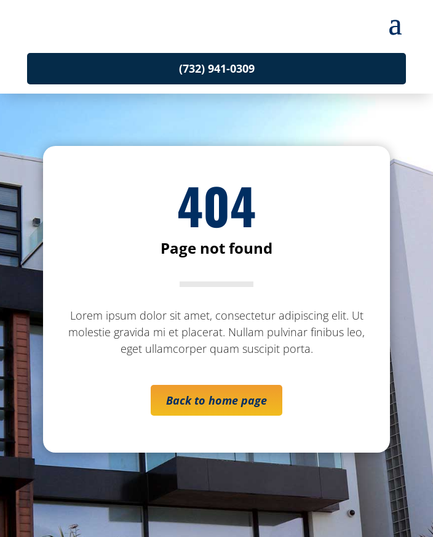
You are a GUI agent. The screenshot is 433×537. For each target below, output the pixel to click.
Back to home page (216, 400)
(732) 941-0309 (217, 68)
